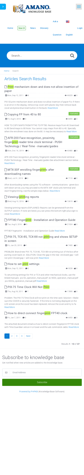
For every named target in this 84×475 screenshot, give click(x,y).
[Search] (72, 55)
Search (15, 71)
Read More (53, 108)
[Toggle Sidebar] (3, 7)
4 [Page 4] (21, 336)
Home (6, 71)
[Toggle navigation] (79, 7)
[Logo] (32, 8)
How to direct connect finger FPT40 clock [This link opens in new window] (35, 313)
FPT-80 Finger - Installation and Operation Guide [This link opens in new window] (39, 220)
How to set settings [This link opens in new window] (21, 264)
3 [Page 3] (16, 336)
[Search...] (42, 55)
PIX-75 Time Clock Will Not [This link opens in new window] (26, 287)
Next (28, 336)
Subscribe (42, 382)
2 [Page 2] (11, 336)
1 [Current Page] (7, 336)
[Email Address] (42, 372)
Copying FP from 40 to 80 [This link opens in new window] (22, 114)
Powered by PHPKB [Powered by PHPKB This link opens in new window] (28, 391)
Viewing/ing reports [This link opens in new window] (21, 197)
